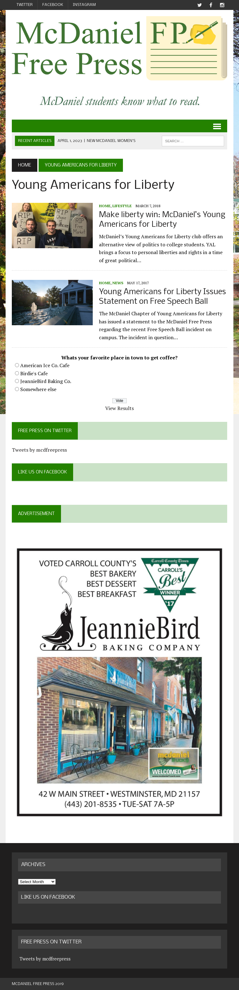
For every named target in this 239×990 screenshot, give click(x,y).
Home (104, 205)
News (117, 283)
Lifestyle (122, 205)
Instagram (84, 5)
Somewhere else (38, 389)
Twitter (24, 5)
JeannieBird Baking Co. (45, 381)
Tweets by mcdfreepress (39, 449)
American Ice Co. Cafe (44, 365)
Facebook (52, 5)
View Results (119, 408)
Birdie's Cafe (34, 373)
